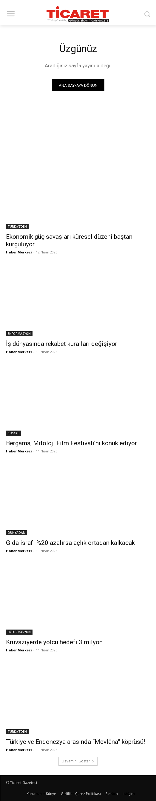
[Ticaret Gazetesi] (78, 14)
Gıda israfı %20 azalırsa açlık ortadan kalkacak (70, 542)
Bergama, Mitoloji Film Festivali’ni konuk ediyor (71, 443)
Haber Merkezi (19, 252)
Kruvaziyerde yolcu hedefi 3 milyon (54, 642)
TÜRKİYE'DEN (17, 226)
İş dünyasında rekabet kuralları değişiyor (61, 343)
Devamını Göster (78, 761)
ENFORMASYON (19, 334)
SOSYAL (13, 433)
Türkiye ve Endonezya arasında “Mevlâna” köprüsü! (76, 741)
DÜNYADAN (16, 533)
